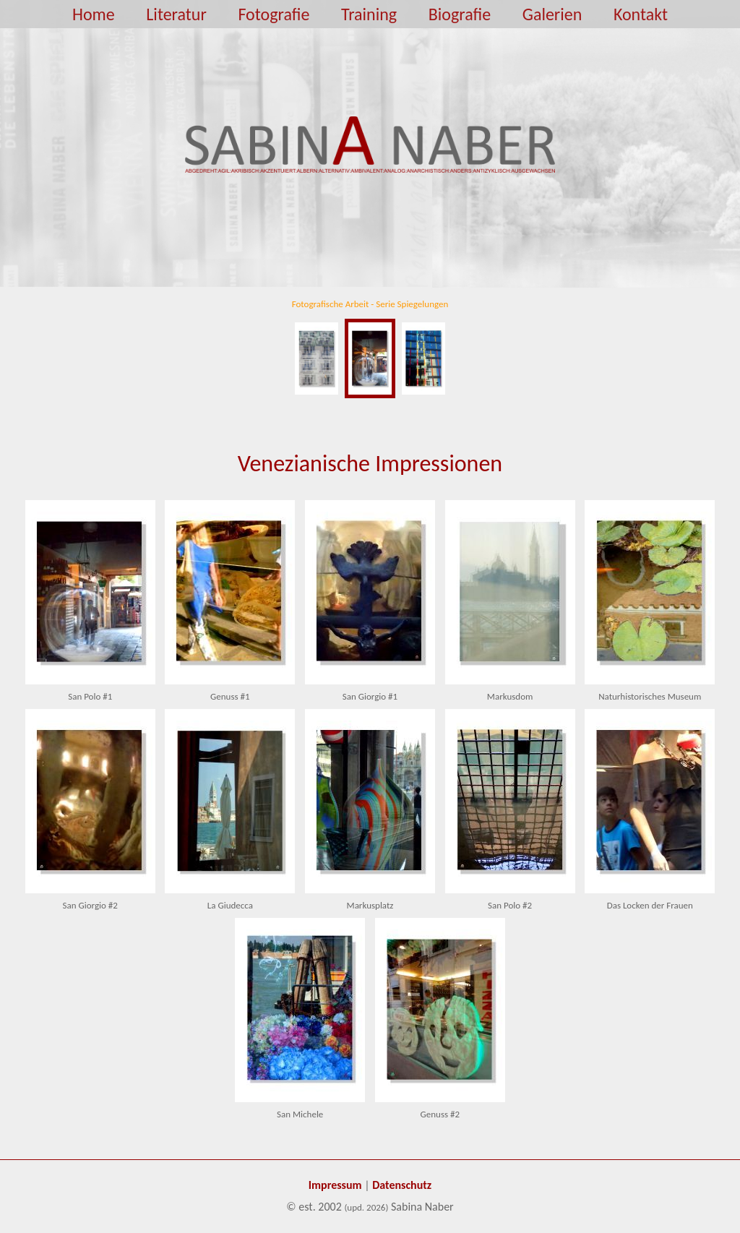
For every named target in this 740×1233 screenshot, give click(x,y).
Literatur (176, 14)
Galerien (552, 14)
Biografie (460, 14)
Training (369, 14)
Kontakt (641, 14)
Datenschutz (401, 1185)
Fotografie (273, 14)
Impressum (335, 1185)
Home (93, 14)
